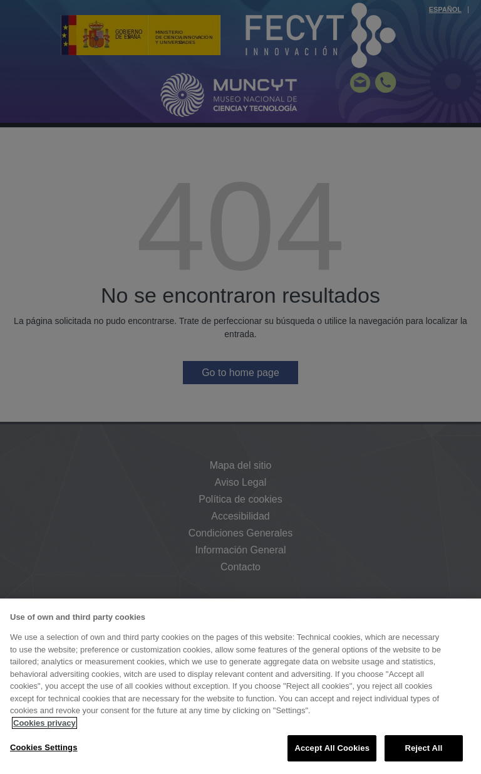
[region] (240, 686)
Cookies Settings (44, 747)
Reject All (423, 748)
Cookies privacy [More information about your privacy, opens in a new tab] (44, 723)
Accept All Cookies (332, 748)
